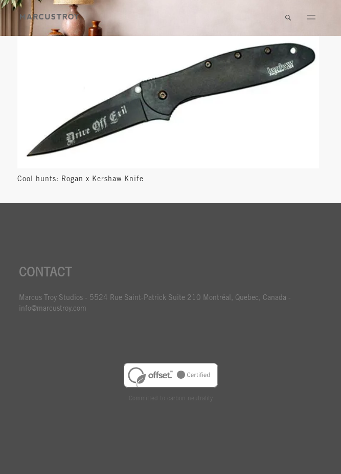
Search (288, 18)
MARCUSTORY (50, 16)
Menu (311, 18)
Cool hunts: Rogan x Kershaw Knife (80, 179)
